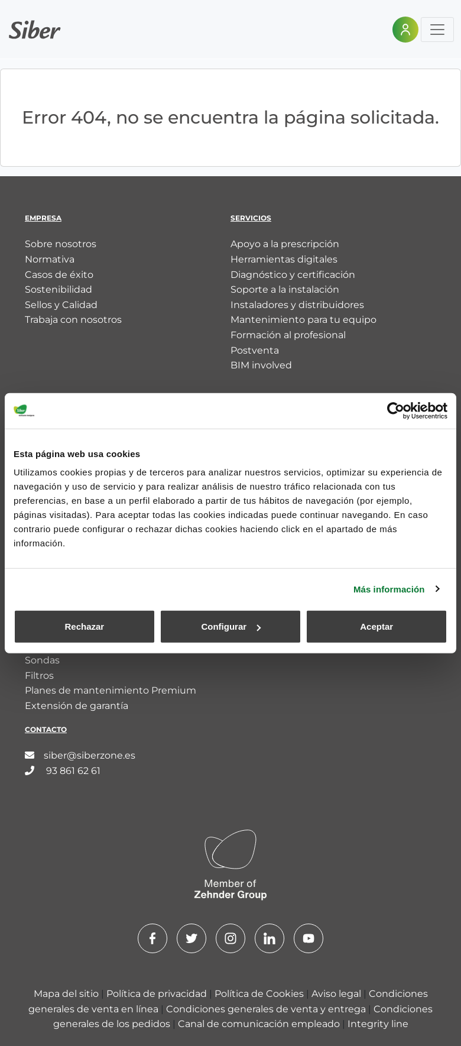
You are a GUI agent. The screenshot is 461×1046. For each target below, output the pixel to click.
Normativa (49, 259)
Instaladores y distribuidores (297, 304)
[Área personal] (405, 30)
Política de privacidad (157, 993)
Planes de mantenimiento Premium (110, 690)
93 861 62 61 (62, 770)
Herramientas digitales (283, 259)
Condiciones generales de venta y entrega (267, 1009)
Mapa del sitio (67, 993)
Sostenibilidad (58, 289)
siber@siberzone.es (80, 755)
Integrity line (378, 1023)
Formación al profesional (288, 335)
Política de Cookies (260, 993)
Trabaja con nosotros (73, 319)
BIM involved (261, 365)
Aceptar (376, 626)
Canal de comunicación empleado (260, 1023)
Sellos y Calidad (61, 304)
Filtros (39, 675)
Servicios (250, 217)
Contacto (46, 729)
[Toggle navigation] (437, 29)
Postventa (254, 350)
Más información (389, 589)
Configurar (231, 626)
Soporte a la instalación (284, 289)
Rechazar (84, 626)
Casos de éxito (59, 274)
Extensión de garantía (76, 705)
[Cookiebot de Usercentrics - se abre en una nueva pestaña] (395, 410)
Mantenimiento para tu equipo (303, 319)
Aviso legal (337, 993)
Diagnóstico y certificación (292, 274)
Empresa (43, 217)
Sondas (42, 660)
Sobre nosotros (60, 244)
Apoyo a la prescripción (284, 244)
